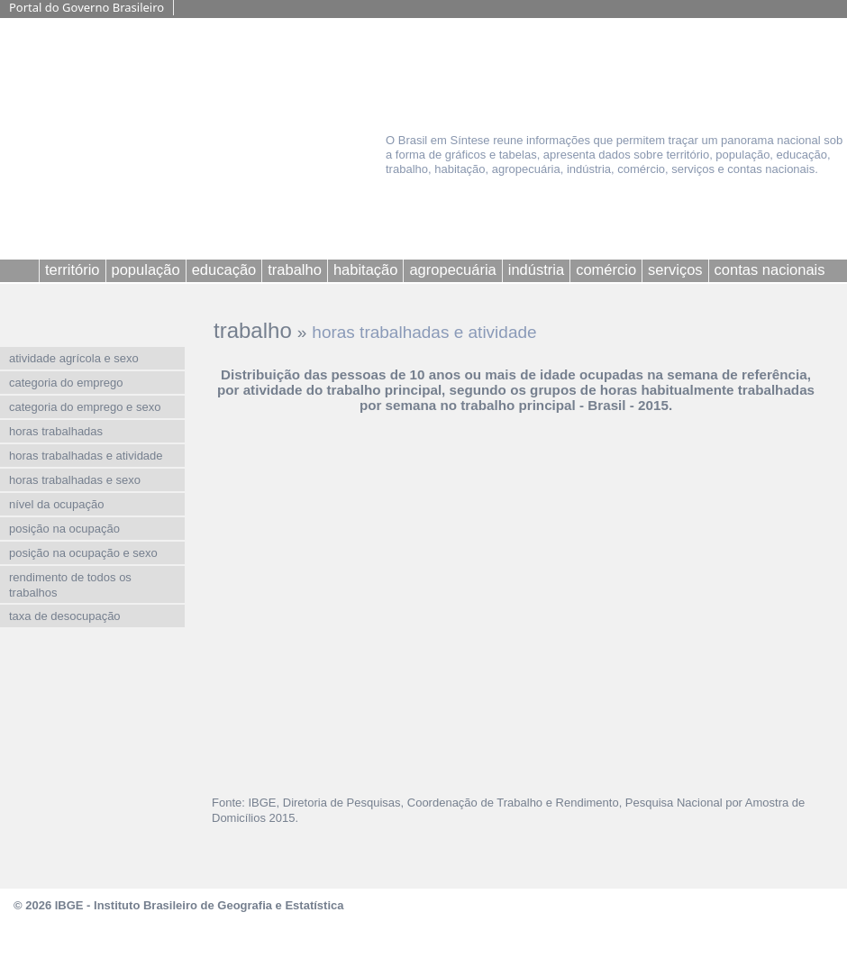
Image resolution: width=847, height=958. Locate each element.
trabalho (253, 330)
